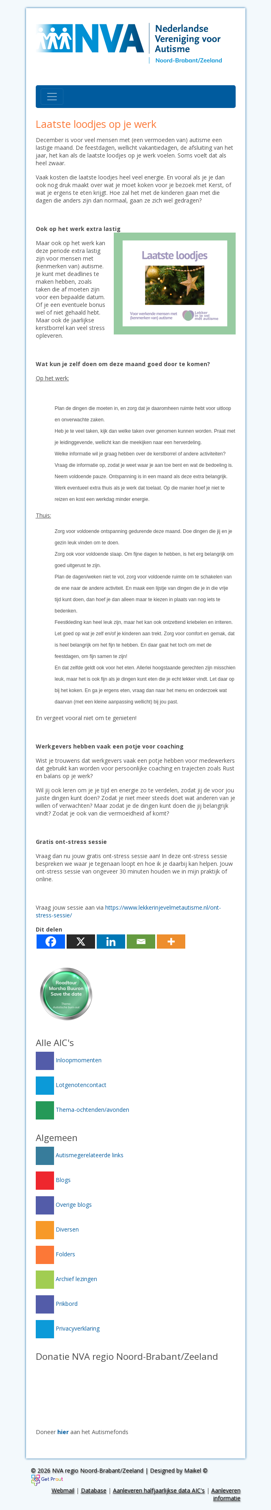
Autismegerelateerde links (80, 1155)
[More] (171, 941)
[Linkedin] (111, 941)
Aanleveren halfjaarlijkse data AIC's (159, 1490)
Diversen (57, 1229)
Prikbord (57, 1303)
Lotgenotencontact (71, 1085)
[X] (81, 941)
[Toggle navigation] (52, 96)
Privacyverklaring (68, 1328)
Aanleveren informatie (226, 1494)
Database (93, 1490)
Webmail (63, 1490)
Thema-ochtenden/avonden (82, 1109)
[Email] (141, 941)
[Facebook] (51, 941)
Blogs (53, 1180)
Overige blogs (64, 1204)
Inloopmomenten (69, 1060)
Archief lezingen (66, 1279)
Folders (55, 1254)
